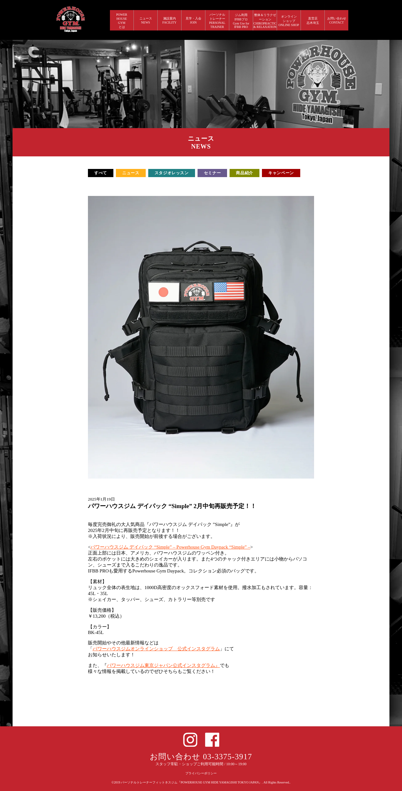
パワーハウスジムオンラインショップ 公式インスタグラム (156, 648)
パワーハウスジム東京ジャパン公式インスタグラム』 (163, 665)
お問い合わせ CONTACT (336, 20)
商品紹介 (244, 173)
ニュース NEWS (145, 20)
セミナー (212, 173)
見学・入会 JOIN (193, 20)
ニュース (130, 173)
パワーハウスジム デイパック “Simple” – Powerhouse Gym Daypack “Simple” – (170, 547)
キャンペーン (281, 173)
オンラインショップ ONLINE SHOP (289, 21)
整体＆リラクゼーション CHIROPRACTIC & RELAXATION (265, 21)
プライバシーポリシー (201, 773)
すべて (100, 173)
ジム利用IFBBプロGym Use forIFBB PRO (241, 21)
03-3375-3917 (227, 756)
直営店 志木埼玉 (313, 20)
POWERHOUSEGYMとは (121, 21)
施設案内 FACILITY (169, 20)
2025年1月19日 (101, 499)
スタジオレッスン (172, 173)
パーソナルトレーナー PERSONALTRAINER (217, 21)
